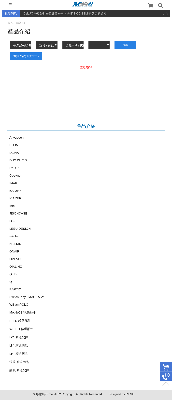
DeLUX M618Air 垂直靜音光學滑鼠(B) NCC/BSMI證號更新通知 (64, 13)
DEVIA (14, 152)
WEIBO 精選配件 (21, 329)
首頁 (10, 22)
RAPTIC (15, 289)
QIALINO (15, 266)
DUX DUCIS (18, 160)
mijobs (13, 236)
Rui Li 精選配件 (20, 320)
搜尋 (125, 45)
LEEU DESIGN (20, 228)
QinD (13, 274)
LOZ (12, 221)
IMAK (13, 183)
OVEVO (15, 259)
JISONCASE (18, 213)
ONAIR (14, 251)
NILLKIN (15, 244)
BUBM (13, 145)
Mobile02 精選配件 (22, 312)
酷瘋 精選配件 (19, 370)
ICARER (15, 198)
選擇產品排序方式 (26, 56)
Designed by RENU (121, 394)
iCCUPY (15, 190)
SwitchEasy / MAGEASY (26, 297)
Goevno (14, 175)
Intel (12, 206)
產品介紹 (20, 22)
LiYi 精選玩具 (18, 353)
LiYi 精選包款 (18, 345)
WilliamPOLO (18, 304)
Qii (11, 281)
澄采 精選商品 (19, 362)
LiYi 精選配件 (18, 337)
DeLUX (14, 168)
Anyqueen (16, 137)
